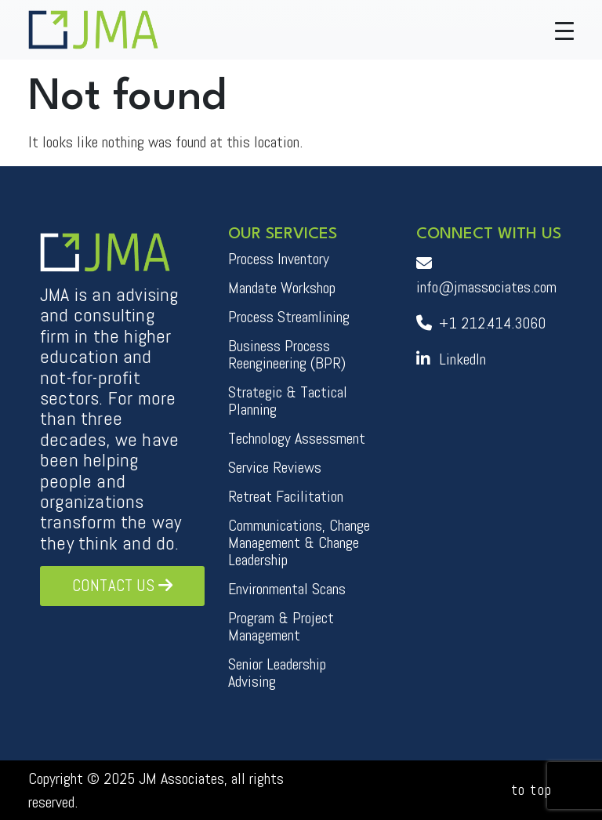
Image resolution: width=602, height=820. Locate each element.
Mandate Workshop (281, 288)
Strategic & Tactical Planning (287, 400)
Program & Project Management (281, 626)
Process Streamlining (289, 317)
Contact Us (122, 585)
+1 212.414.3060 (481, 323)
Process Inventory (278, 259)
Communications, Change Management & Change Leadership (299, 542)
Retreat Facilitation (285, 496)
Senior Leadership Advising (277, 672)
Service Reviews (274, 467)
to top (531, 789)
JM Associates (181, 778)
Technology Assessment (296, 438)
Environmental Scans (287, 589)
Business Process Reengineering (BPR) (287, 354)
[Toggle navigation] (564, 30)
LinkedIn (451, 359)
